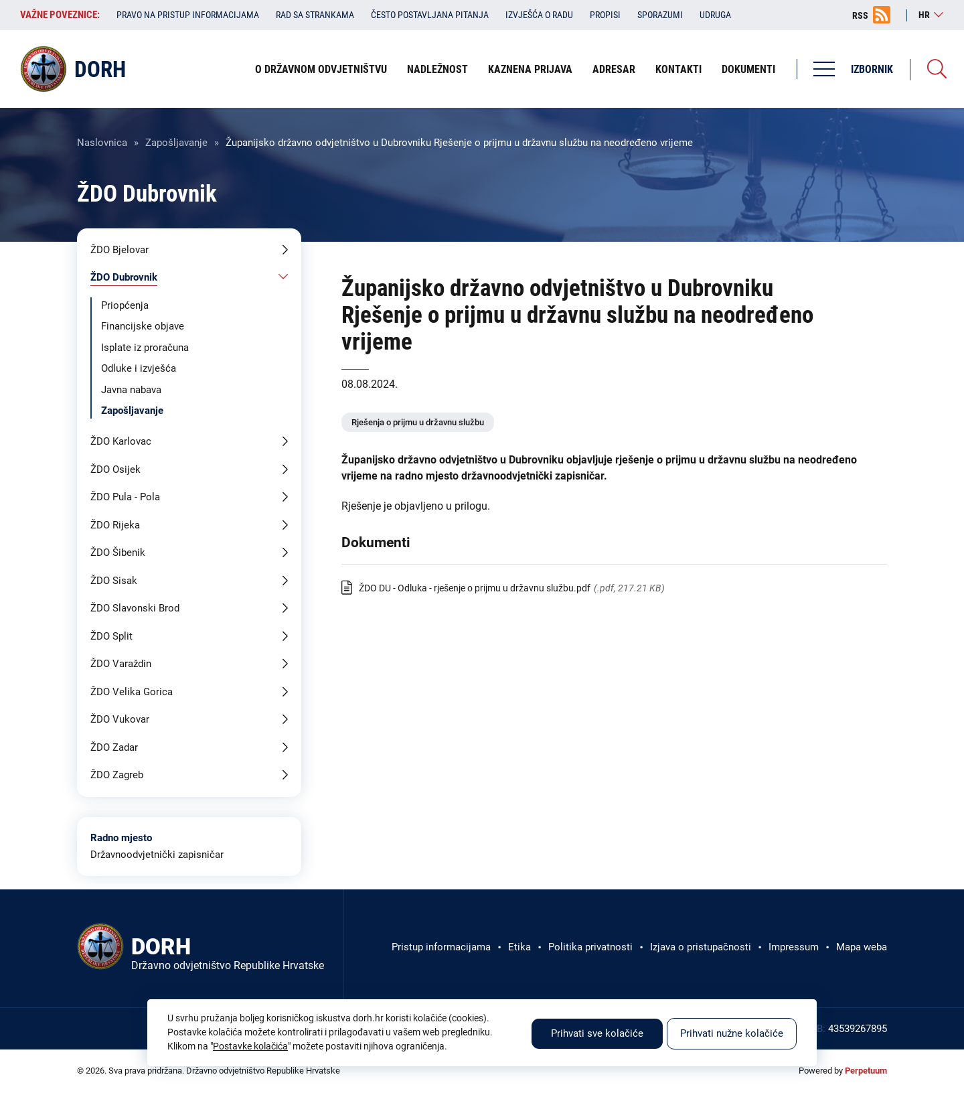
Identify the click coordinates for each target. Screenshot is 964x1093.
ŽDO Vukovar (119, 719)
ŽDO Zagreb (116, 775)
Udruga (715, 14)
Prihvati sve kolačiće (597, 1033)
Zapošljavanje (176, 143)
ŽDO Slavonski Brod (134, 608)
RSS (860, 15)
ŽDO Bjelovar (119, 250)
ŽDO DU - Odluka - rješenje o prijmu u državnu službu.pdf (474, 588)
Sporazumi (660, 14)
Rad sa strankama (315, 14)
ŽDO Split (111, 636)
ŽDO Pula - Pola (125, 497)
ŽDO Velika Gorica (131, 692)
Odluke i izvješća (138, 368)
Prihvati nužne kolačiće (731, 1033)
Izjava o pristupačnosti (700, 947)
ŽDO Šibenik (117, 552)
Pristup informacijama (441, 947)
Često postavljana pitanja (430, 14)
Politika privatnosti (590, 947)
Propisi (605, 14)
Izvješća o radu (539, 14)
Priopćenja (125, 305)
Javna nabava (131, 390)
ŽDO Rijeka (115, 525)
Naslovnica (102, 143)
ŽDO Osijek (115, 469)
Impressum (794, 947)
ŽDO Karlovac (120, 441)
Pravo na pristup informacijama (187, 14)
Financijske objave (142, 326)
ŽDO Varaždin (120, 664)
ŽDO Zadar (114, 747)
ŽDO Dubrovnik (123, 277)
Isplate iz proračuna (145, 348)
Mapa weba (861, 947)
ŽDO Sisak (113, 581)
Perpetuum (866, 1071)
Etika (519, 947)
